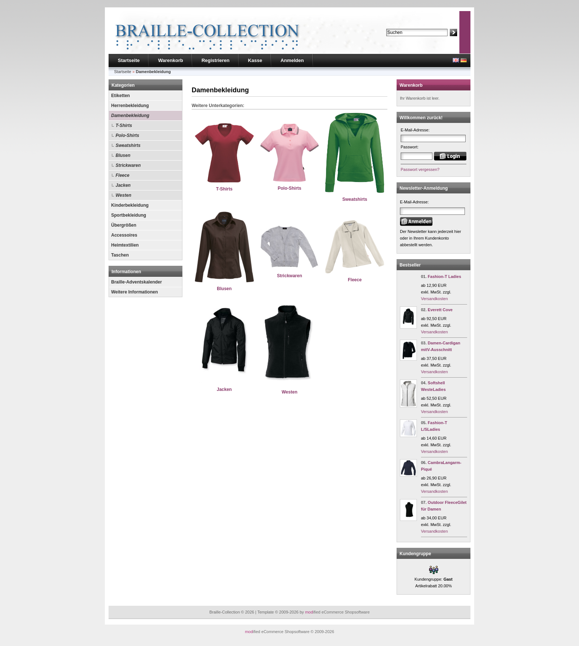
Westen (123, 195)
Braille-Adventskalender (136, 282)
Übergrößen (123, 225)
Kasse (255, 60)
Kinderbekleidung (129, 205)
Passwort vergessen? (420, 169)
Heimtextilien (125, 245)
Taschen (120, 255)
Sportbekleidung (128, 215)
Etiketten (120, 95)
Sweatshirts (128, 145)
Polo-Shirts (127, 135)
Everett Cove (440, 309)
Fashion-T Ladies (444, 276)
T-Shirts (124, 125)
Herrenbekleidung (130, 105)
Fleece (122, 175)
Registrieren (216, 60)
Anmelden (292, 60)
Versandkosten (434, 298)
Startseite (129, 60)
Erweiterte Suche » (403, 39)
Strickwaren (128, 165)
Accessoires (124, 235)
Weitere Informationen (134, 292)
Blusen (123, 155)
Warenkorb (170, 60)
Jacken (123, 185)
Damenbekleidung (130, 115)
